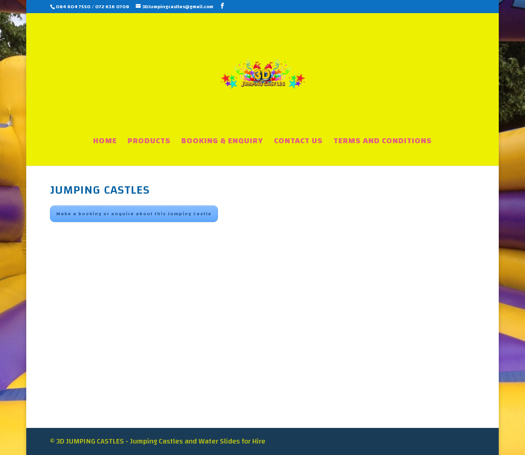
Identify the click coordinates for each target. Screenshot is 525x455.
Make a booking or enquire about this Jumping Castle (134, 213)
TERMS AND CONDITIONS (382, 143)
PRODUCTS (149, 143)
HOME (105, 143)
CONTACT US (298, 143)
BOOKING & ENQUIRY (222, 143)
